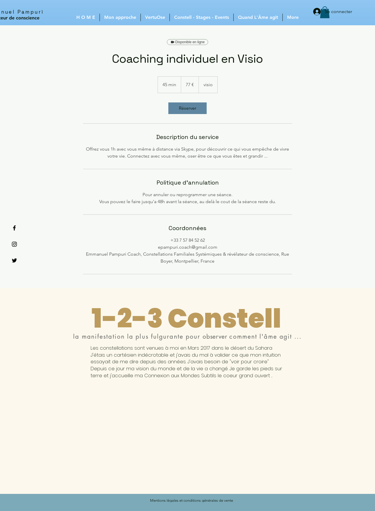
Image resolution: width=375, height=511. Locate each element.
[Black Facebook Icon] (14, 228)
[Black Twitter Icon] (14, 260)
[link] (187, 108)
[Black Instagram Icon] (14, 244)
